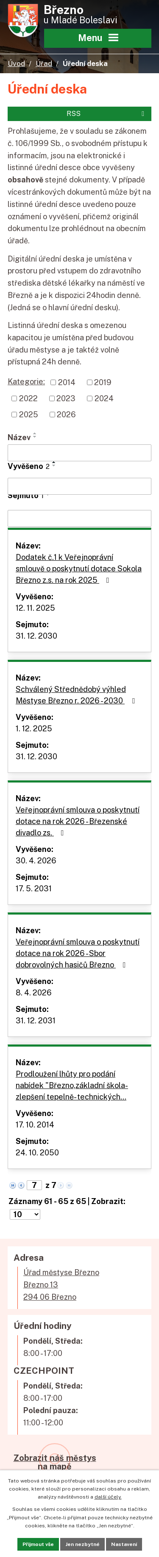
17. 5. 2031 (34, 888)
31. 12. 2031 (36, 1020)
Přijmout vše (38, 1544)
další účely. (108, 1497)
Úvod (16, 63)
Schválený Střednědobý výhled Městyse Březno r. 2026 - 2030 (77, 695)
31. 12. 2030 (36, 635)
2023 (65, 398)
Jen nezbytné (82, 1544)
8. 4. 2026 (34, 992)
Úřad (44, 63)
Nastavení (124, 1544)
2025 (28, 414)
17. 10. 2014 (35, 1124)
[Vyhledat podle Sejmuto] (79, 518)
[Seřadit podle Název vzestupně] (35, 433)
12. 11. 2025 (35, 608)
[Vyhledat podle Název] (79, 452)
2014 (66, 382)
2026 (66, 414)
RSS (107, 114)
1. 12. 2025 (34, 728)
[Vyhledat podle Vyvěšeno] (79, 486)
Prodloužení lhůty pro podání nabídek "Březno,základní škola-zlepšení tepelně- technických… (72, 1085)
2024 (104, 398)
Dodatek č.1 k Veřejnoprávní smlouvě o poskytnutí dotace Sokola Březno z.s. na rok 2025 (79, 568)
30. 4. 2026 (36, 860)
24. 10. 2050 (37, 1152)
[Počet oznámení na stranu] (25, 1214)
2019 (103, 382)
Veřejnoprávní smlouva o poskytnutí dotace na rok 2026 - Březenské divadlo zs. (77, 821)
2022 (28, 398)
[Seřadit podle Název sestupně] (35, 436)
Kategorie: (26, 381)
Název (19, 437)
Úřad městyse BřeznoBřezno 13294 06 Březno (61, 1284)
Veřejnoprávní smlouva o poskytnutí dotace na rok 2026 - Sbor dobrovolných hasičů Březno (77, 953)
